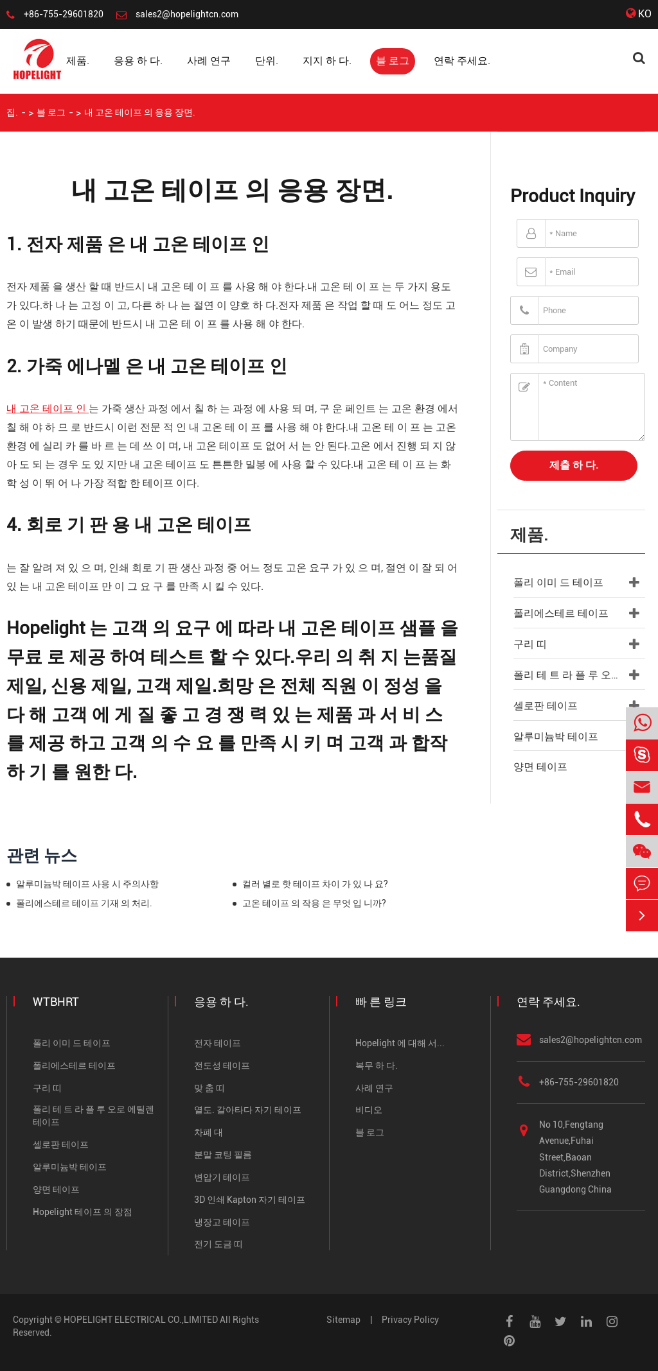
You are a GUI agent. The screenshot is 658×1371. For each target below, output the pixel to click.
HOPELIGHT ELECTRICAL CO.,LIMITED (141, 1320)
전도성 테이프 (222, 1065)
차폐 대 (208, 1132)
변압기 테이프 (222, 1177)
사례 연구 (209, 61)
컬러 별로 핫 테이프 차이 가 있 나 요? (315, 884)
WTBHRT (56, 1001)
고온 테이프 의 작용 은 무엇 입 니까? (314, 903)
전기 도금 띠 (218, 1244)
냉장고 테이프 (222, 1222)
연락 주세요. (462, 61)
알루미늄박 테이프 (555, 736)
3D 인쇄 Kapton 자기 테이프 (249, 1199)
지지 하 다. (327, 61)
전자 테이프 (217, 1043)
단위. (266, 61)
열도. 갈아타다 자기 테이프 (247, 1110)
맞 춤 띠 (209, 1088)
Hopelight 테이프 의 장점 (82, 1212)
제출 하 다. (573, 465)
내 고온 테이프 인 (47, 408)
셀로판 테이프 (545, 706)
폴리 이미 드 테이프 (558, 582)
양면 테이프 (540, 767)
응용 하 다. (138, 61)
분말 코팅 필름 (223, 1155)
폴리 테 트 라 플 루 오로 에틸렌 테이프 (579, 675)
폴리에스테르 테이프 (561, 613)
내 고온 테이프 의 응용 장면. (139, 112)
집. (12, 112)
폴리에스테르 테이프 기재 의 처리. (84, 903)
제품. (77, 61)
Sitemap (343, 1320)
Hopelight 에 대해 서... (400, 1043)
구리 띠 (530, 644)
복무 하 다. (376, 1065)
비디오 (368, 1110)
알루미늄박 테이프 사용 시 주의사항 (87, 884)
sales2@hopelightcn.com (187, 14)
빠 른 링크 (381, 1001)
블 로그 (392, 61)
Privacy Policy (410, 1320)
